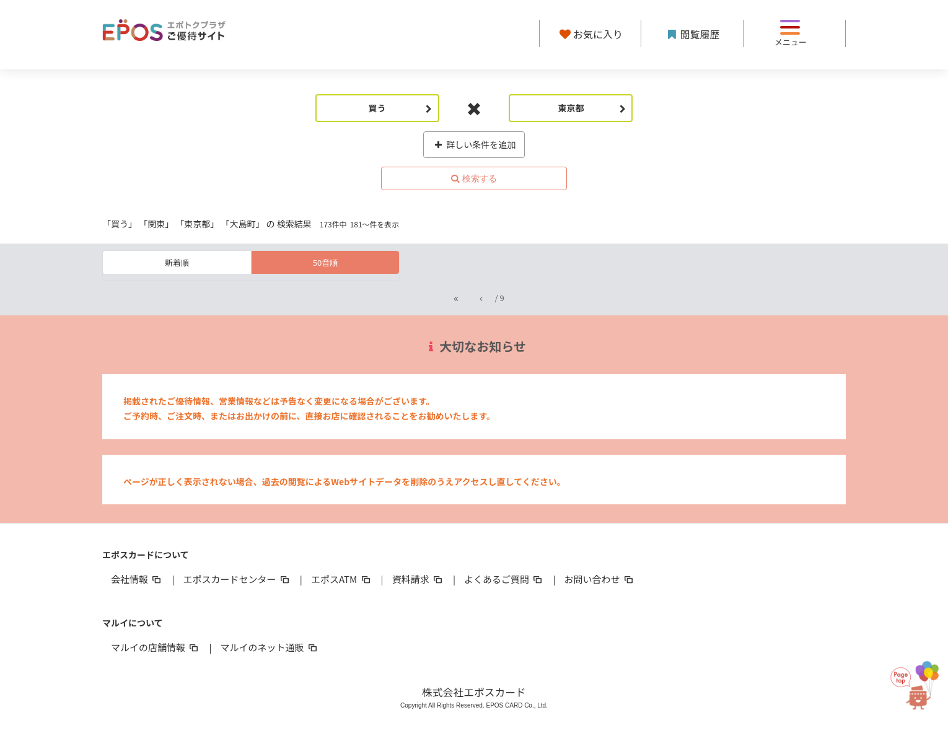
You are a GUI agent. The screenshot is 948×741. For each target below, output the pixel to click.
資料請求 (418, 578)
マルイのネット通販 (269, 647)
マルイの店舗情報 (155, 647)
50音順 (325, 262)
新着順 (177, 262)
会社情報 (137, 578)
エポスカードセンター (237, 578)
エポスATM (341, 578)
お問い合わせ (599, 578)
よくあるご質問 (504, 578)
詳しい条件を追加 (474, 144)
